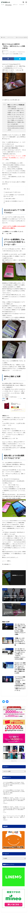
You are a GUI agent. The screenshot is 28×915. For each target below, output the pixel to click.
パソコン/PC (21, 4)
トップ (2, 4)
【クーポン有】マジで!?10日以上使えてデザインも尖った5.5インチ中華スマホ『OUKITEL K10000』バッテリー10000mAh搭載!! (20, 654)
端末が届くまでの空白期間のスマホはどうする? (13, 201)
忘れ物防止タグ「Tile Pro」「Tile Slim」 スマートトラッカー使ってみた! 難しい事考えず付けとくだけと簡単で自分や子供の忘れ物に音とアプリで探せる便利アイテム (14, 799)
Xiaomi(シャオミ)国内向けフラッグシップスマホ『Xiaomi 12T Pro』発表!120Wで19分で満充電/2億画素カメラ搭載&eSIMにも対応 (20, 668)
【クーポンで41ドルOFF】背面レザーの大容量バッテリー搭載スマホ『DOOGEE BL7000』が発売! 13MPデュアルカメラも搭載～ (20, 629)
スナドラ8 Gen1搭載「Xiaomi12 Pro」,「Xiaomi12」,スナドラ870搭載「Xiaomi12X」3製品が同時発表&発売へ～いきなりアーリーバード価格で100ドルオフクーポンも (20, 683)
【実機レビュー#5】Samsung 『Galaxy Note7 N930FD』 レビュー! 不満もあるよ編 (20, 642)
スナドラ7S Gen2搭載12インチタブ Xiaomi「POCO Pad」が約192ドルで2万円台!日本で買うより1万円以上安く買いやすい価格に (13, 784)
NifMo (11, 51)
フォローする (18, 577)
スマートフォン (8, 4)
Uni (4, 786)
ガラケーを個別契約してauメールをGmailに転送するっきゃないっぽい (14, 195)
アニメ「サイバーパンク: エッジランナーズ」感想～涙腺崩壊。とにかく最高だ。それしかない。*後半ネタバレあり (14, 817)
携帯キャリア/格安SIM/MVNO (19, 51)
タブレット (15, 4)
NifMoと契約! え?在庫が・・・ (11, 199)
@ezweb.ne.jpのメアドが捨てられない (12, 192)
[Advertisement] (14, 20)
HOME (3, 37)
